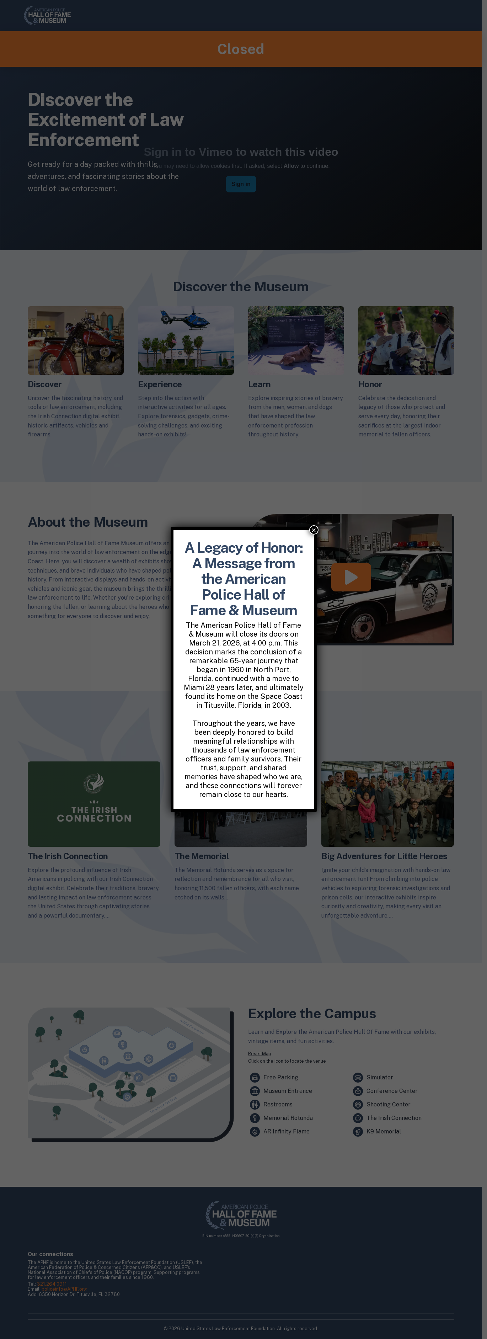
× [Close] (313, 530)
